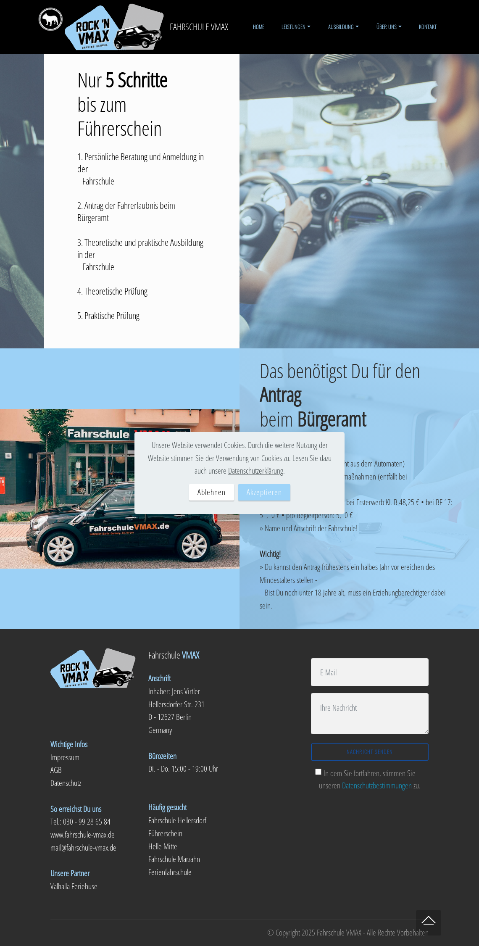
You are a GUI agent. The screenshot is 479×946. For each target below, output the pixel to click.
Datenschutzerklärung (255, 470)
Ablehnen (211, 492)
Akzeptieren (264, 492)
